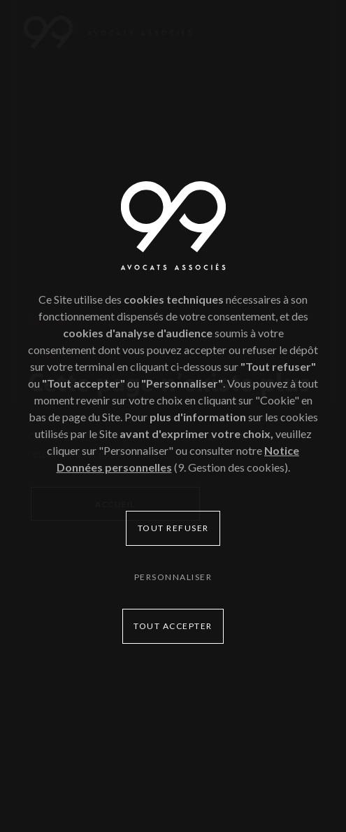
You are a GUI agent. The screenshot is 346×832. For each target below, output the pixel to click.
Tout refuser (173, 528)
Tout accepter (173, 626)
